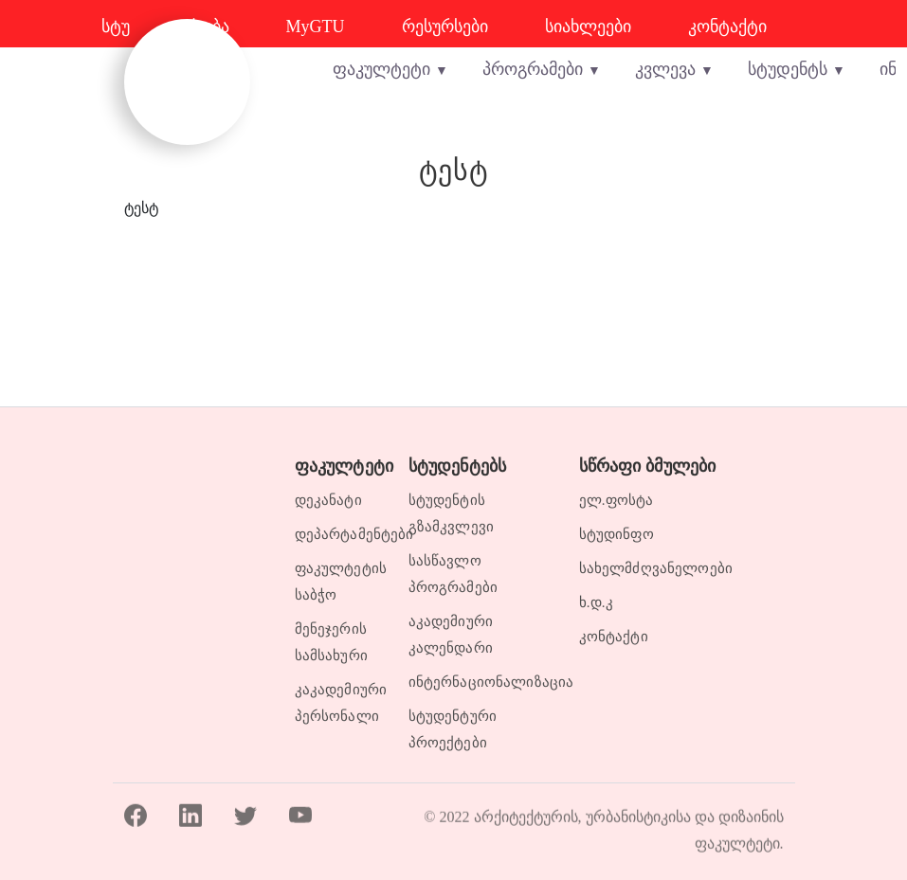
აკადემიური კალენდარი (451, 635)
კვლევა (665, 69)
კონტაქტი (613, 636)
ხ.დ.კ (596, 602)
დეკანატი (328, 500)
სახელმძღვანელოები (656, 568)
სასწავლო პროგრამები (453, 574)
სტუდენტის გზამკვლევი (451, 513)
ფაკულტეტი (381, 69)
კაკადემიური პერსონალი (340, 703)
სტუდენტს (787, 69)
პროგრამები (532, 69)
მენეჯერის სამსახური (331, 642)
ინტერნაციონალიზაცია (482, 682)
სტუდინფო (616, 534)
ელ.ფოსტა (616, 500)
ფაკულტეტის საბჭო (340, 581)
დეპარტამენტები (340, 534)
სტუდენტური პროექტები (453, 729)
